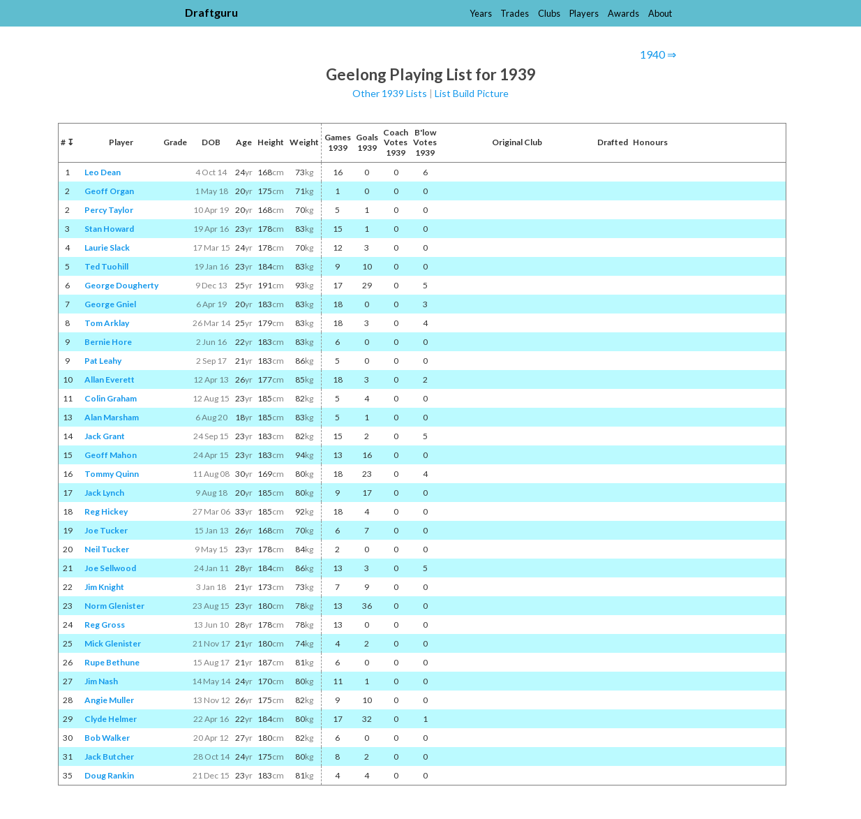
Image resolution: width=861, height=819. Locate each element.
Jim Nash (101, 681)
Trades (514, 13)
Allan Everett (109, 379)
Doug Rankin (109, 775)
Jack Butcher (109, 756)
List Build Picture (472, 93)
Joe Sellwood (110, 568)
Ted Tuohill (106, 266)
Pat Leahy (102, 360)
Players (584, 13)
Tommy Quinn (111, 473)
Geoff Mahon (110, 455)
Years (481, 13)
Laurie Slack (107, 247)
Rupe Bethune (112, 662)
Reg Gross (104, 624)
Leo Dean (102, 172)
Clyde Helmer (110, 719)
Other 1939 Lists (389, 93)
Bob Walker (107, 737)
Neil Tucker (106, 549)
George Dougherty (121, 285)
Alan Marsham (111, 417)
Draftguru (211, 12)
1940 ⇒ (658, 54)
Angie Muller (109, 700)
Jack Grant (104, 436)
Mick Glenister (112, 643)
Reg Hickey (106, 511)
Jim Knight (104, 587)
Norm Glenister (114, 605)
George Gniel (110, 304)
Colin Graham (110, 398)
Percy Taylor (108, 210)
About (660, 13)
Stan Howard (109, 228)
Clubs (549, 13)
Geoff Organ (109, 191)
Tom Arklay (106, 323)
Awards (623, 13)
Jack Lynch (104, 492)
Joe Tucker (106, 530)
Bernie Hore (108, 342)
